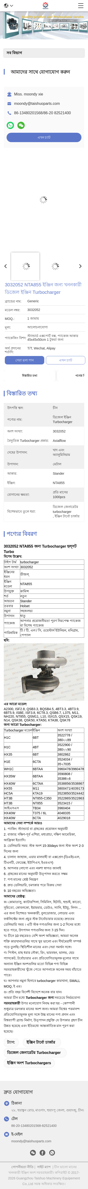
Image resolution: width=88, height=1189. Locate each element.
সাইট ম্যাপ (44, 1167)
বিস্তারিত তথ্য (29, 375)
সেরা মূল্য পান (65, 360)
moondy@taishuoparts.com (37, 104)
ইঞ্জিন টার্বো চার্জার (41, 1042)
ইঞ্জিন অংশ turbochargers (29, 1063)
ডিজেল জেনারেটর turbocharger (34, 1053)
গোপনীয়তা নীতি (22, 1167)
